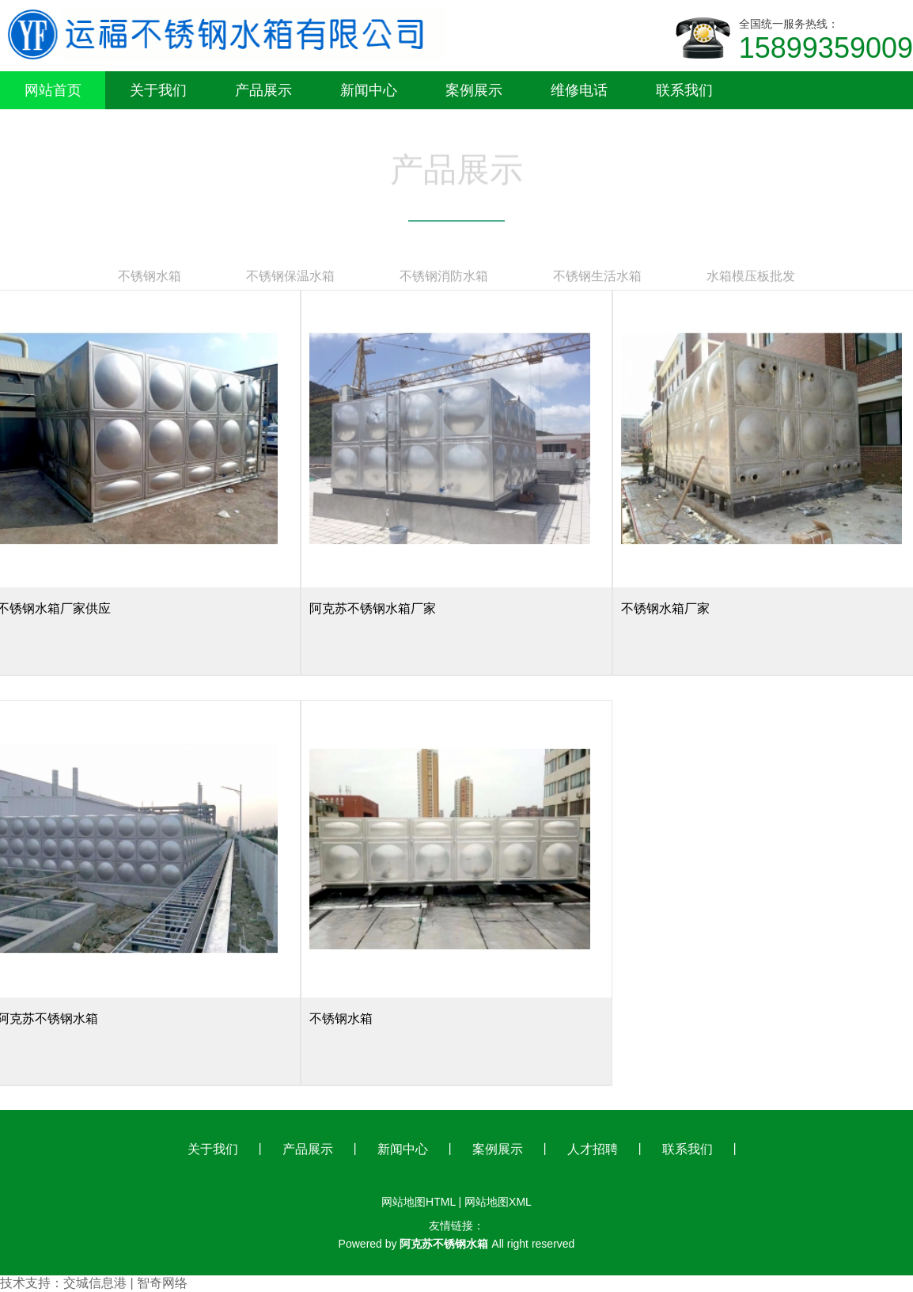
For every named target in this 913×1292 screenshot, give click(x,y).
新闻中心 (402, 1149)
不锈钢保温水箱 (290, 275)
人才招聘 (592, 1149)
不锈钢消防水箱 (444, 275)
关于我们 (213, 1149)
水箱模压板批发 (751, 275)
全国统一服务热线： (826, 41)
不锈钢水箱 (149, 275)
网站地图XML (498, 1201)
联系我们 (687, 1149)
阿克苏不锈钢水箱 (444, 1243)
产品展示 (307, 1149)
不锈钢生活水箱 (597, 275)
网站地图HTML (418, 1201)
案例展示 (497, 1149)
